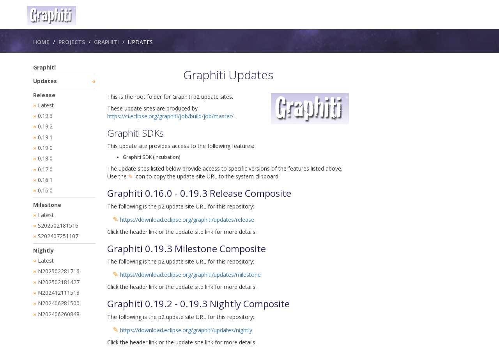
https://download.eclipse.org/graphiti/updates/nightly (186, 330)
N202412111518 (59, 286)
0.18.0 (45, 156)
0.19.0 (45, 146)
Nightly (43, 245)
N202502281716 (59, 266)
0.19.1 (45, 136)
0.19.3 (45, 115)
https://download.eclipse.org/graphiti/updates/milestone (190, 274)
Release (44, 95)
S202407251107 (58, 231)
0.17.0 (45, 167)
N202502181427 (59, 276)
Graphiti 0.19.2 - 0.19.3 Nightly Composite (198, 303)
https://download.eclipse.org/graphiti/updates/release (187, 219)
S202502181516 (58, 221)
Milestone (47, 201)
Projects (71, 42)
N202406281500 (59, 297)
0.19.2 (45, 125)
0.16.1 (45, 177)
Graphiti (106, 42)
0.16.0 (45, 187)
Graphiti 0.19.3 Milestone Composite (186, 248)
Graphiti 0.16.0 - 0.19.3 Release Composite (199, 193)
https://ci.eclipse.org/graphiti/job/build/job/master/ (170, 116)
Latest (46, 105)
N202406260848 (59, 307)
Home (41, 42)
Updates (45, 81)
